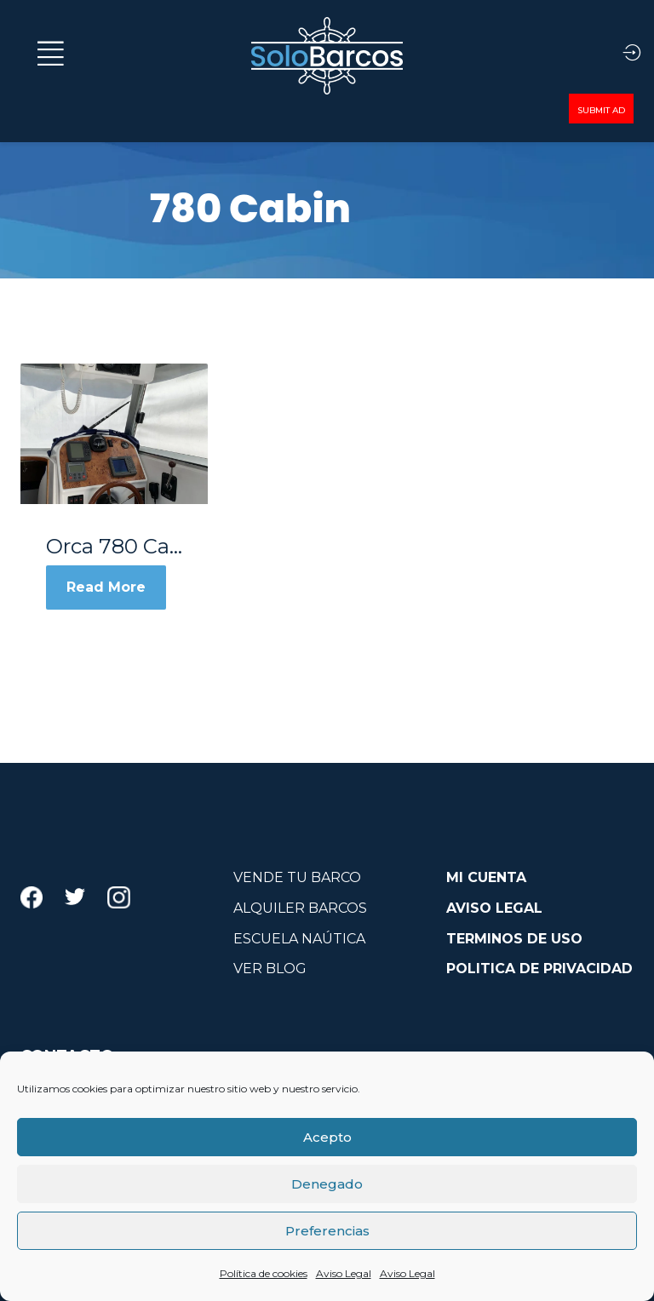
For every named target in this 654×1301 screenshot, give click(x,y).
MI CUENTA (486, 877)
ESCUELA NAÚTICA (299, 939)
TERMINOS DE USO (514, 939)
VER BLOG (270, 968)
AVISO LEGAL (494, 908)
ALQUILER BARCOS (300, 908)
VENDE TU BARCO (297, 877)
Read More (106, 587)
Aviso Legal (343, 1273)
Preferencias (327, 1231)
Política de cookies (263, 1273)
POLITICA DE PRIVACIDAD (539, 968)
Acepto (327, 1137)
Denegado (327, 1184)
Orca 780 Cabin (114, 546)
